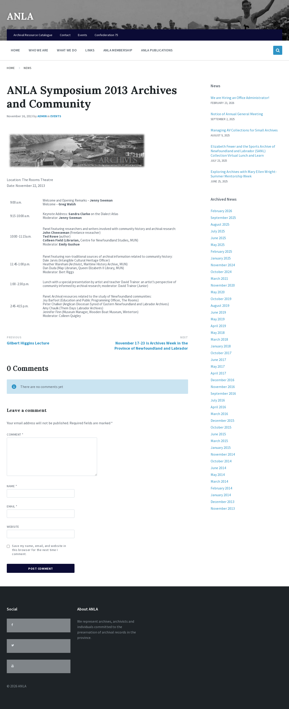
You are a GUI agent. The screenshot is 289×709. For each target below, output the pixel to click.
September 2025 (223, 217)
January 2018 (221, 346)
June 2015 (218, 434)
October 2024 (221, 271)
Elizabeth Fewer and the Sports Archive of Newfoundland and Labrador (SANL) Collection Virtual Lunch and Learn (243, 151)
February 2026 (221, 211)
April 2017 (218, 373)
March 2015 (219, 440)
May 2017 (218, 366)
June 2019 (218, 312)
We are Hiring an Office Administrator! (240, 97)
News (27, 68)
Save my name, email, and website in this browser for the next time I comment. (39, 550)
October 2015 (221, 427)
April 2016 (218, 407)
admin (42, 116)
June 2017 (218, 359)
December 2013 (222, 501)
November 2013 (223, 508)
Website (13, 527)
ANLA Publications (156, 50)
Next (184, 337)
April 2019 (218, 326)
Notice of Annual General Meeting (237, 114)
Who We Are (38, 51)
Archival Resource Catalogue (33, 35)
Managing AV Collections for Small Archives (244, 130)
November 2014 (223, 454)
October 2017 (221, 353)
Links (90, 51)
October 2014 (221, 461)
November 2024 (223, 265)
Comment (15, 434)
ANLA (22, 16)
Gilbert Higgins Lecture (28, 343)
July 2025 (218, 231)
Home (15, 50)
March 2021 (219, 278)
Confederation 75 (106, 35)
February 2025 (221, 251)
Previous (14, 337)
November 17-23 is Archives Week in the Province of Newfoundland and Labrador (151, 345)
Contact (65, 35)
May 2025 (218, 244)
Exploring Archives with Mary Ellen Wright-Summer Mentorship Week (244, 173)
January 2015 (221, 447)
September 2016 (223, 393)
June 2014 (218, 468)
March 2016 (219, 413)
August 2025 (220, 224)
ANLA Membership (118, 50)
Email (12, 506)
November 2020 (223, 285)
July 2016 (218, 400)
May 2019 (218, 319)
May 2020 (218, 292)
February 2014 (221, 488)
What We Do (67, 51)
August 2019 (220, 305)
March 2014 (219, 481)
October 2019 (221, 298)
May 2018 (218, 332)
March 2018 (219, 339)
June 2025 (218, 238)
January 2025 (221, 258)
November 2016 (223, 386)
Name (12, 486)
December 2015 (222, 420)
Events (82, 35)
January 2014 (221, 495)
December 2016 (222, 380)
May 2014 (218, 474)
